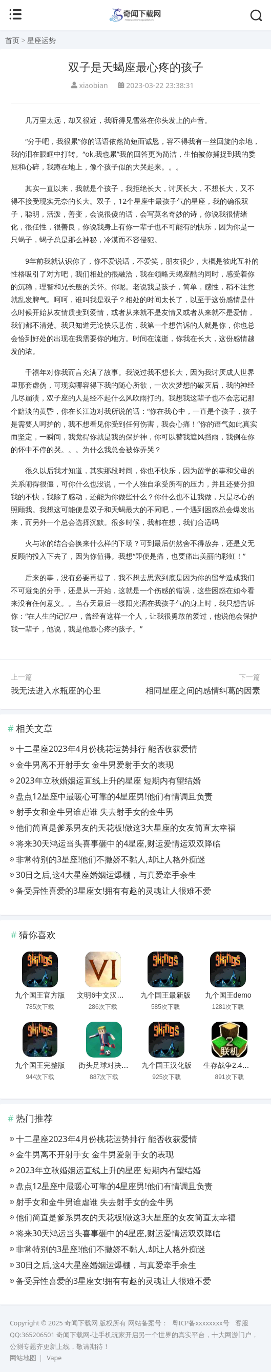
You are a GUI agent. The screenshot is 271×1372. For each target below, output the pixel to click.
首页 (12, 40)
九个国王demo (228, 995)
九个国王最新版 (165, 995)
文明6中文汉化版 (104, 995)
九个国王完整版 (40, 1065)
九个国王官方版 (40, 995)
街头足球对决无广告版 (114, 1065)
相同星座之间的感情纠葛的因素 (202, 690)
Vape (54, 1358)
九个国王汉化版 (166, 1065)
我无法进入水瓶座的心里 (56, 690)
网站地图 (23, 1358)
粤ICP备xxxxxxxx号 (201, 1323)
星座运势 (41, 40)
